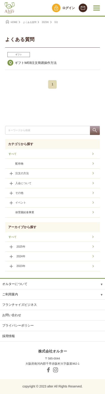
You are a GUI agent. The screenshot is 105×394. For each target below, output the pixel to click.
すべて (13, 153)
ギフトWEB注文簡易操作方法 (36, 63)
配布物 (19, 163)
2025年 (20, 246)
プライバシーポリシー (18, 325)
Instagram (55, 369)
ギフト (18, 54)
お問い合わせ (11, 315)
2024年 (20, 256)
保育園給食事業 (24, 212)
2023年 (20, 266)
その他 (19, 193)
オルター (9, 8)
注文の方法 (22, 173)
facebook (48, 369)
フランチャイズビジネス (19, 304)
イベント (20, 202)
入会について (23, 183)
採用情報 (8, 336)
